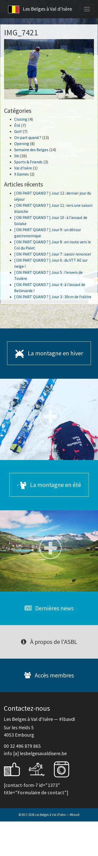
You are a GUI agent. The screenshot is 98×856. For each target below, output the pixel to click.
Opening (21, 143)
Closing (20, 119)
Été (17, 125)
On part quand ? (27, 137)
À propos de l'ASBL (49, 642)
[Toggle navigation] (87, 9)
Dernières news (49, 608)
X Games (21, 174)
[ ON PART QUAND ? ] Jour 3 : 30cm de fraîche (52, 296)
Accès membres (49, 675)
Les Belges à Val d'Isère (40, 9)
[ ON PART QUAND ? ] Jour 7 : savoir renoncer (52, 254)
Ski (16, 155)
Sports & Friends (28, 161)
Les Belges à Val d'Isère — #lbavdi (57, 815)
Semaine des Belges (31, 149)
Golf (18, 131)
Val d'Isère (23, 167)
